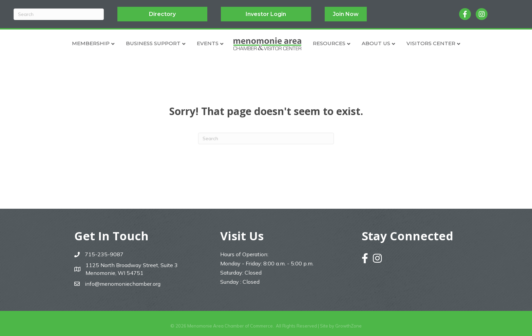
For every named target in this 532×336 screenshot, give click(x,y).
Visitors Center (430, 43)
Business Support (153, 43)
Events (207, 43)
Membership (91, 43)
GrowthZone (348, 326)
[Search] (59, 14)
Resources (329, 43)
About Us (376, 43)
